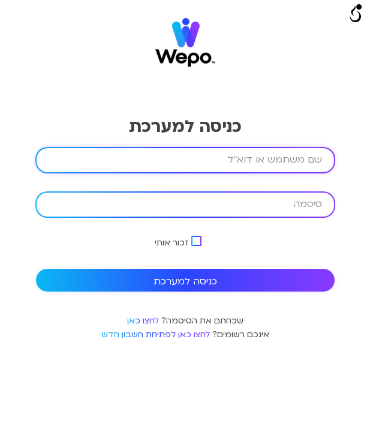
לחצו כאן (143, 320)
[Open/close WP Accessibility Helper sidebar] (355, 14)
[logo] (185, 64)
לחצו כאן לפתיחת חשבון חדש (155, 334)
